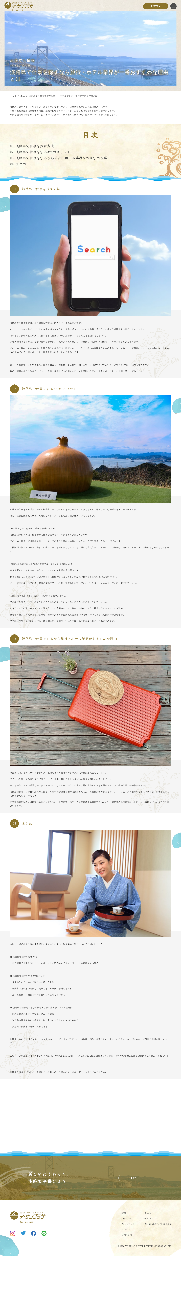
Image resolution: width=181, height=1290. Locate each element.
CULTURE (127, 1271)
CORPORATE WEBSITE (158, 1260)
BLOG (148, 1249)
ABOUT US (128, 1260)
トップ (13, 96)
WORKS (126, 1266)
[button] (37, 1147)
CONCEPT (127, 1255)
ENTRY (131, 1214)
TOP (124, 1249)
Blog (22, 96)
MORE (90, 1179)
